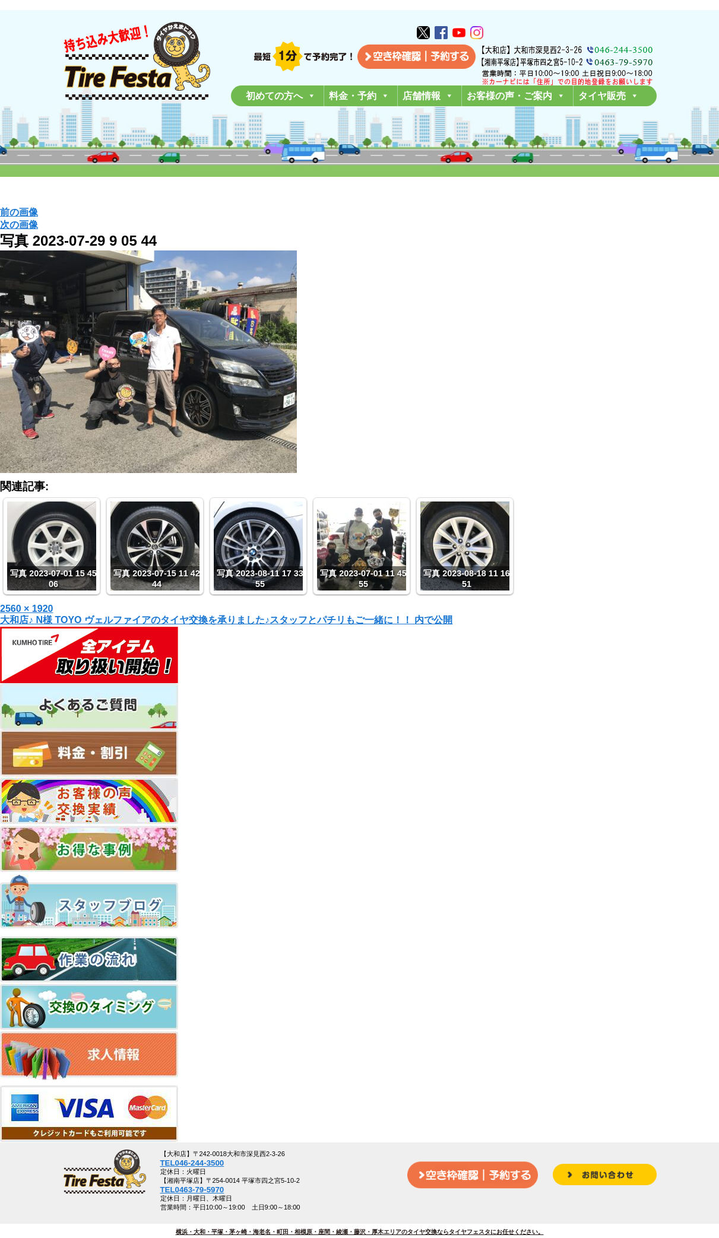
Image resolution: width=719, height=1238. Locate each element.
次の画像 (19, 225)
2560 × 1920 (26, 609)
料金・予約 (359, 95)
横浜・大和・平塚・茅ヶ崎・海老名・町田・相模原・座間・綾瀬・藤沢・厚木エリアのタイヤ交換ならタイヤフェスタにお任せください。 (360, 1232)
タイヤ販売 (608, 95)
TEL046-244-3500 (192, 1162)
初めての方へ (281, 95)
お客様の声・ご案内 (516, 95)
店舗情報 (428, 95)
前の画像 (19, 212)
